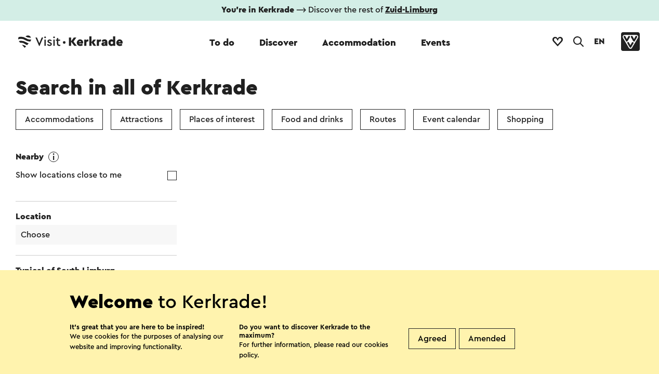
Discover (278, 42)
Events (435, 42)
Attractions (141, 119)
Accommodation (359, 42)
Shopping (525, 119)
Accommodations (59, 119)
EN (599, 41)
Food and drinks (312, 119)
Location (33, 216)
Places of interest (222, 119)
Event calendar (451, 119)
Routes (383, 119)
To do (221, 42)
